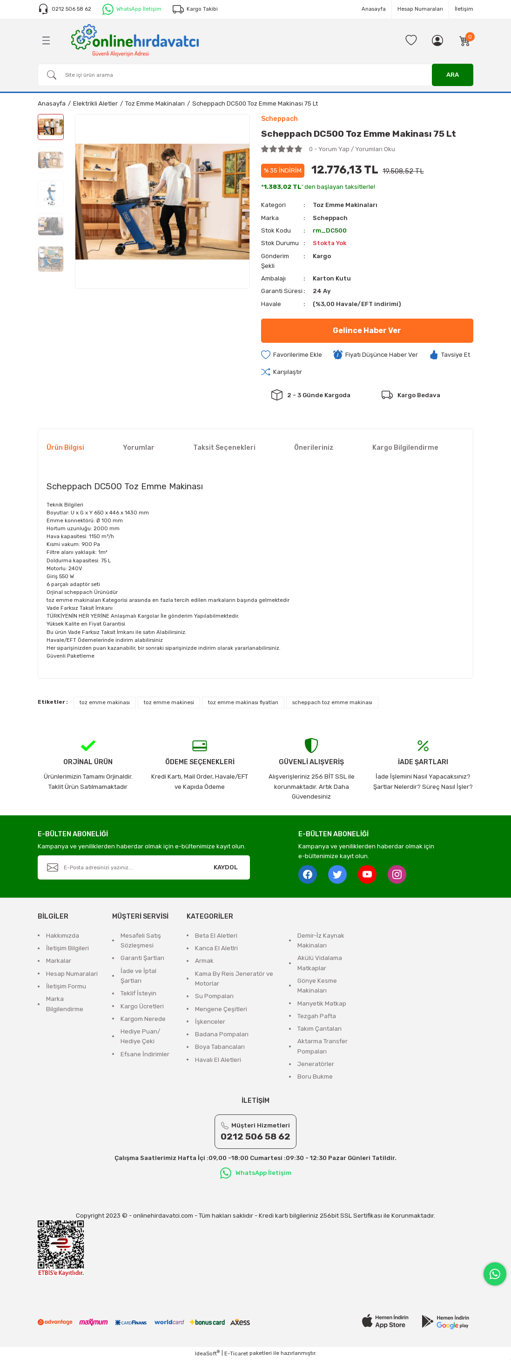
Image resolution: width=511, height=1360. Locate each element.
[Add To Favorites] (291, 355)
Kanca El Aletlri (216, 948)
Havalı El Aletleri (218, 1059)
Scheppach (330, 217)
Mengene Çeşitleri (221, 1009)
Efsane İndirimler (145, 1054)
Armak (204, 961)
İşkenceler (210, 1021)
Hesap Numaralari (72, 973)
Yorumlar (139, 448)
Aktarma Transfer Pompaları (322, 1046)
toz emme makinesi (169, 702)
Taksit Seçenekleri (224, 448)
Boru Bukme (315, 1076)
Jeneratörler (315, 1063)
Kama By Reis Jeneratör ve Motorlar (234, 978)
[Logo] (135, 40)
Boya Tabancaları (220, 1047)
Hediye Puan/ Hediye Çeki (140, 1036)
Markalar (58, 961)
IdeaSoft (207, 1353)
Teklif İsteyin (138, 993)
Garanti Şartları (142, 958)
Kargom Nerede (143, 1018)
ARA (452, 74)
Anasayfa (374, 9)
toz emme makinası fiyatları (243, 702)
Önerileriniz (314, 448)
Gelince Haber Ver (367, 330)
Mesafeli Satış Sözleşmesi (141, 940)
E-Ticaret (236, 1353)
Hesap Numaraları (420, 9)
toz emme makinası (105, 702)
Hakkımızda (62, 935)
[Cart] (465, 40)
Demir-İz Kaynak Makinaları (320, 940)
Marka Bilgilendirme (64, 1003)
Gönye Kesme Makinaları (317, 985)
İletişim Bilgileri (67, 948)
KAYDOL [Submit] (226, 867)
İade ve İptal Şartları (138, 975)
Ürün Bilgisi (65, 448)
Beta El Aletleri (216, 935)
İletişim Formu (66, 986)
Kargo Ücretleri (142, 1006)
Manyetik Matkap (321, 1003)
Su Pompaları (214, 996)
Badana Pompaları (222, 1034)
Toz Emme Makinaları (345, 204)
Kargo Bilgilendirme (405, 448)
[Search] (255, 75)
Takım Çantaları (319, 1028)
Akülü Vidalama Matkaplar (319, 963)
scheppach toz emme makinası (332, 702)
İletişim (464, 9)
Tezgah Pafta (316, 1016)
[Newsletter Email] (144, 867)
